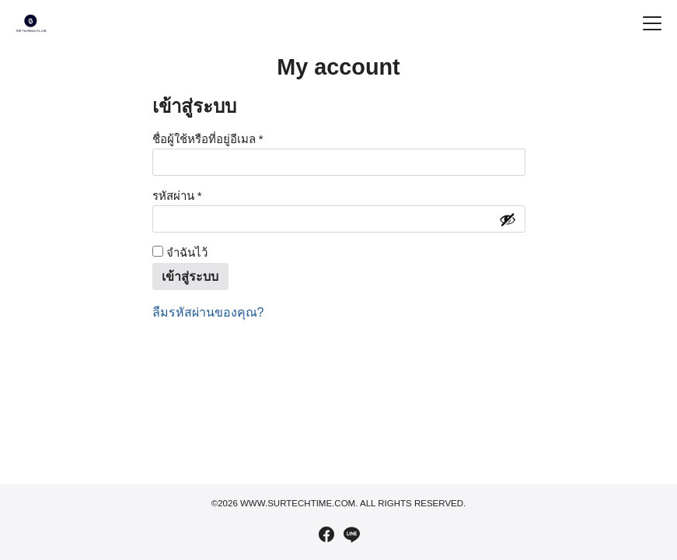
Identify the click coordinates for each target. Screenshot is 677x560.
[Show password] (507, 219)
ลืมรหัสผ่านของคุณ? (208, 312)
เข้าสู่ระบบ (190, 276)
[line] (351, 534)
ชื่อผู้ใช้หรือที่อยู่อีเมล (227, 138)
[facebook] (326, 534)
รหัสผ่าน (196, 195)
